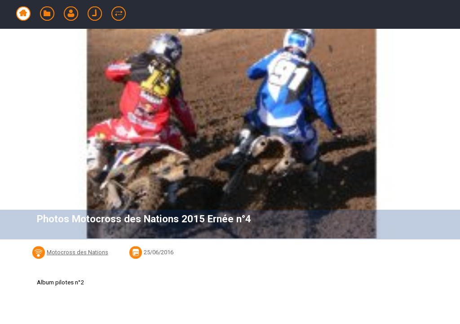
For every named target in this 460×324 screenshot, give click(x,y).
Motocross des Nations (77, 252)
